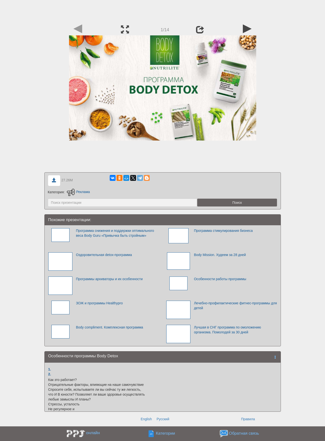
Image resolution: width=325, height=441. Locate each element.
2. (49, 374)
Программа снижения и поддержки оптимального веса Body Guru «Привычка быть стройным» (115, 233)
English (146, 419)
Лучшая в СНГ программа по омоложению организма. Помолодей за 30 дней (227, 329)
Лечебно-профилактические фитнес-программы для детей (235, 305)
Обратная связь (244, 433)
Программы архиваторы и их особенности (109, 279)
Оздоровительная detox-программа (104, 255)
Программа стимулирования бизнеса (223, 231)
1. (49, 369)
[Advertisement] (162, 11)
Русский (163, 419)
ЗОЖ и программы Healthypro (99, 303)
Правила (248, 419)
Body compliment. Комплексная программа (109, 327)
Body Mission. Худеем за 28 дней (220, 255)
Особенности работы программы (220, 279)
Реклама (78, 192)
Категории (165, 433)
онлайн (93, 433)
